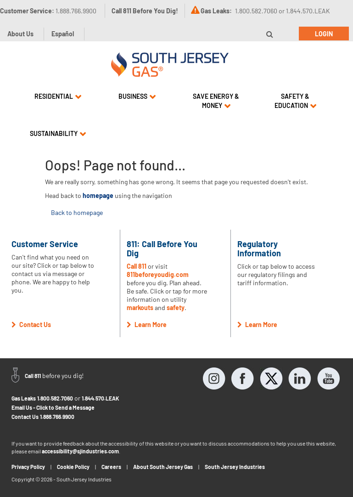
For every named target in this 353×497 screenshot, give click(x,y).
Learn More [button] (147, 324)
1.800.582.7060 (55, 398)
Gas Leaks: (216, 11)
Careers (111, 466)
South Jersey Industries (235, 466)
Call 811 (136, 266)
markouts (140, 307)
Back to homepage (77, 212)
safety (176, 307)
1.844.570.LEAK (100, 398)
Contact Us (25, 416)
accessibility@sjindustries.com (80, 451)
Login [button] (324, 34)
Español (62, 34)
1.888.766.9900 (57, 416)
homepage (98, 195)
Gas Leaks (23, 398)
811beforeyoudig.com (158, 274)
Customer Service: (48, 11)
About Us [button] (20, 34)
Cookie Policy (73, 466)
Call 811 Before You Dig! (145, 11)
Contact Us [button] (31, 324)
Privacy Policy (28, 466)
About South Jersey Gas (163, 466)
